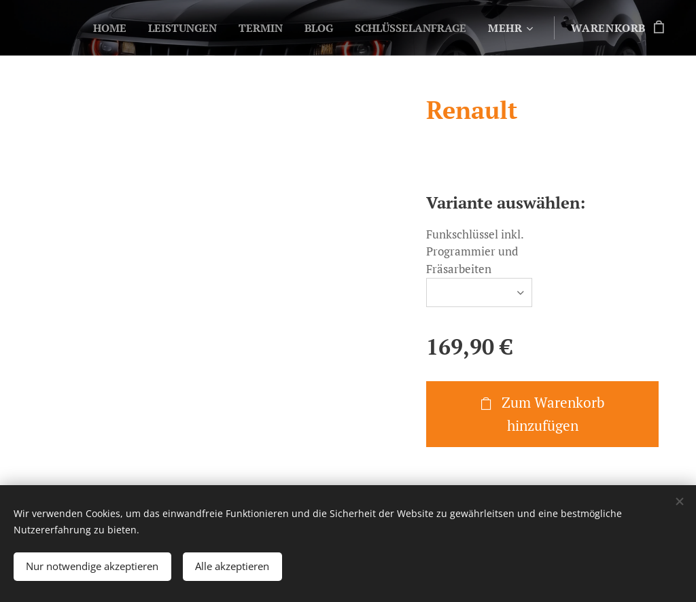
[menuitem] (93, 28)
